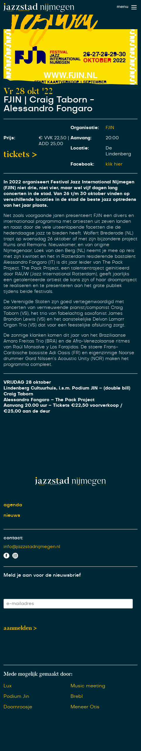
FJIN (110, 128)
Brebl (76, 696)
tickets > (20, 154)
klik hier (114, 164)
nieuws (12, 515)
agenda (13, 505)
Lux (8, 686)
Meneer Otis (84, 707)
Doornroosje (18, 707)
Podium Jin (16, 696)
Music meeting (87, 686)
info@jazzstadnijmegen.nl (32, 547)
